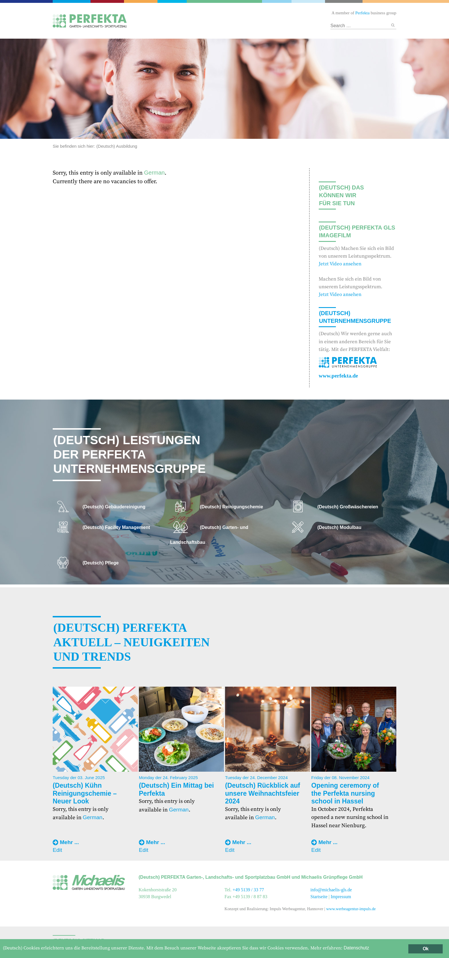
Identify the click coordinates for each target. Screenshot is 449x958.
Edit (57, 850)
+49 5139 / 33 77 (248, 889)
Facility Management (142, 1)
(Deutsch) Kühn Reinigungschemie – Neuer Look (85, 793)
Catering (109, 1)
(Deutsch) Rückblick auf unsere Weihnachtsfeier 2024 (262, 793)
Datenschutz (356, 947)
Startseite (319, 896)
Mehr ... (69, 842)
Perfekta (73, 1)
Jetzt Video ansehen (340, 264)
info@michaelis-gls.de (331, 889)
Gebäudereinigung (171, 1)
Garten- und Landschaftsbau (224, 1)
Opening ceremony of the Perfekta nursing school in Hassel (345, 793)
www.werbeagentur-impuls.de (351, 908)
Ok (425, 948)
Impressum (341, 896)
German (154, 172)
